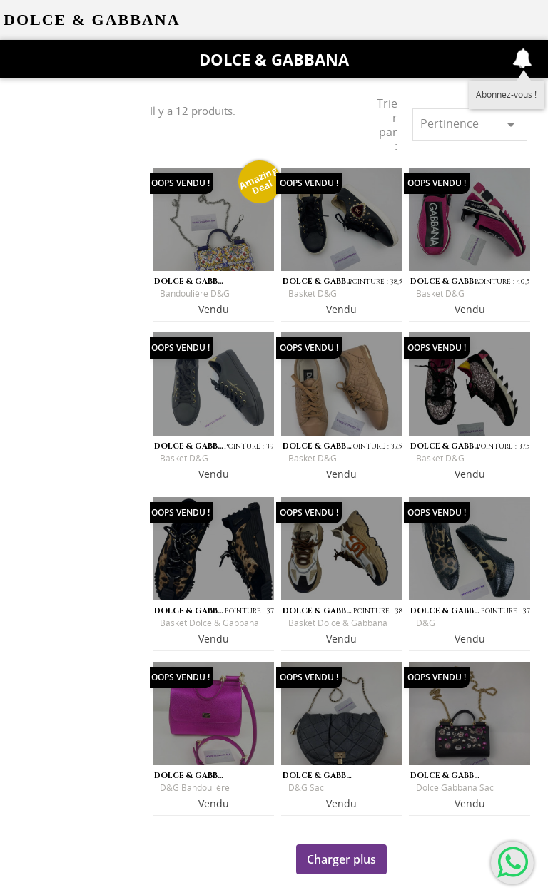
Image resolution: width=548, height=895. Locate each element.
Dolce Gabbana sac (455, 787)
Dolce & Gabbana (274, 59)
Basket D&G (312, 293)
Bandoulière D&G (195, 293)
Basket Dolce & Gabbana (209, 623)
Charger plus (341, 859)
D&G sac (306, 787)
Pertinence (469, 124)
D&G (425, 623)
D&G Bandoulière (195, 787)
